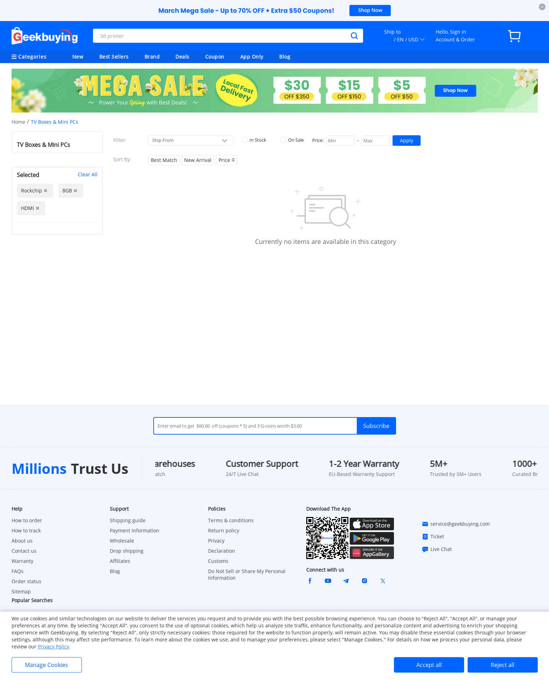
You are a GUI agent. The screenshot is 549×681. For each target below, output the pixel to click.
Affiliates (120, 561)
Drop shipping (126, 550)
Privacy (216, 540)
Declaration (221, 550)
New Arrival (198, 160)
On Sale (292, 140)
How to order (27, 520)
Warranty (22, 561)
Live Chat (437, 549)
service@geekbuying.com (456, 523)
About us (22, 540)
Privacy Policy (53, 646)
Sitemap (21, 591)
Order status (26, 581)
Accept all (429, 665)
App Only (251, 56)
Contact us (24, 550)
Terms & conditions (231, 520)
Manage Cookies (46, 665)
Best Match (164, 160)
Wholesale (122, 540)
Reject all (502, 665)
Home (18, 121)
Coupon (215, 56)
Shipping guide (128, 520)
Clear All (88, 174)
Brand (152, 56)
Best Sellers (114, 56)
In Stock (254, 140)
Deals (182, 56)
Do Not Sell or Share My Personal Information (247, 574)
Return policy (223, 530)
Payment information (134, 530)
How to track (26, 530)
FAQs (18, 571)
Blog (284, 56)
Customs (218, 561)
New (77, 56)
